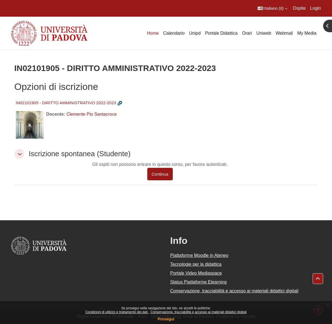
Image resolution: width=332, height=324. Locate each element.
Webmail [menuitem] (284, 33)
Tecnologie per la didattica (196, 264)
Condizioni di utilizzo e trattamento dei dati (117, 312)
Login (315, 8)
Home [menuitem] (153, 33)
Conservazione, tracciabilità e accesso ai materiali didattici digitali (198, 312)
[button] (272, 8)
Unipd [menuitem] (195, 33)
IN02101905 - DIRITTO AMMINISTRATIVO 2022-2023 (66, 102)
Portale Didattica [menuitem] (221, 33)
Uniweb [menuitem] (263, 33)
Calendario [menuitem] (173, 33)
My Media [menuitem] (306, 33)
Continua (160, 174)
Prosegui (166, 319)
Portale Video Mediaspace (196, 273)
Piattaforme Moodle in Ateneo (199, 255)
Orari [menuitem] (247, 33)
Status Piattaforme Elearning (198, 282)
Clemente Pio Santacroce (91, 114)
